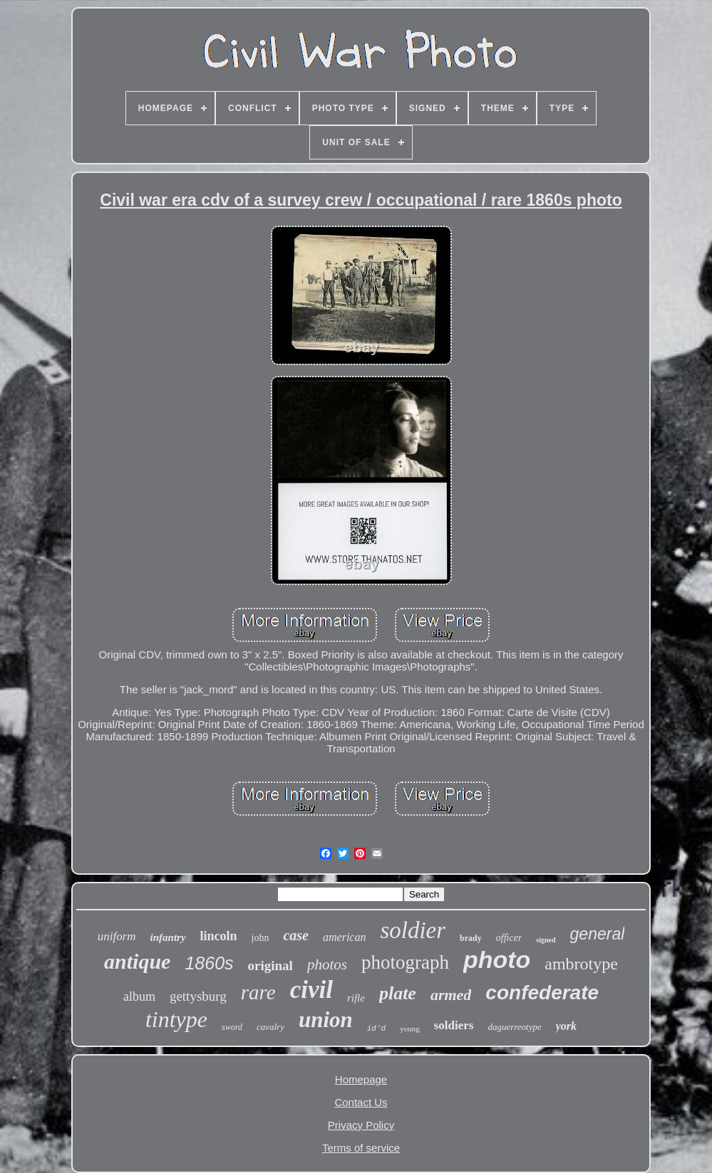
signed (545, 940)
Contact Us (360, 1102)
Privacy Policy (361, 1125)
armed (450, 995)
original (270, 965)
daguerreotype (514, 1026)
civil (311, 990)
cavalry (270, 1026)
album (139, 996)
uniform (117, 936)
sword (232, 1027)
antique (137, 961)
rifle (356, 998)
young (410, 1028)
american (344, 937)
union (326, 1019)
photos (327, 964)
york (566, 1026)
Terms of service (361, 1148)
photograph (405, 962)
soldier (412, 930)
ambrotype (581, 963)
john (260, 937)
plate (397, 993)
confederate (542, 993)
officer (509, 937)
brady (471, 938)
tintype (176, 1019)
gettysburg (198, 996)
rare (258, 992)
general (597, 934)
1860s (209, 963)
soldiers (454, 1025)
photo (496, 959)
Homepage (361, 1079)
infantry (168, 937)
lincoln (218, 936)
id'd (376, 1028)
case (296, 935)
